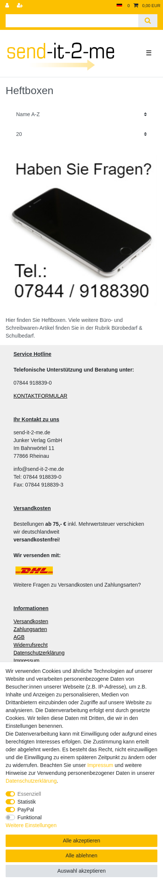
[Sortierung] (81, 114)
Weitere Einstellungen (31, 825)
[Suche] (147, 20)
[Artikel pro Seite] (81, 134)
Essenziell (29, 794)
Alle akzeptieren (81, 841)
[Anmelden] (8, 6)
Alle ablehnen (81, 855)
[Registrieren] (20, 6)
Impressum (100, 765)
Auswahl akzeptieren (81, 871)
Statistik (27, 802)
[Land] (119, 6)
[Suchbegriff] (72, 20)
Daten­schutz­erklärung (31, 781)
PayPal (26, 810)
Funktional (30, 817)
